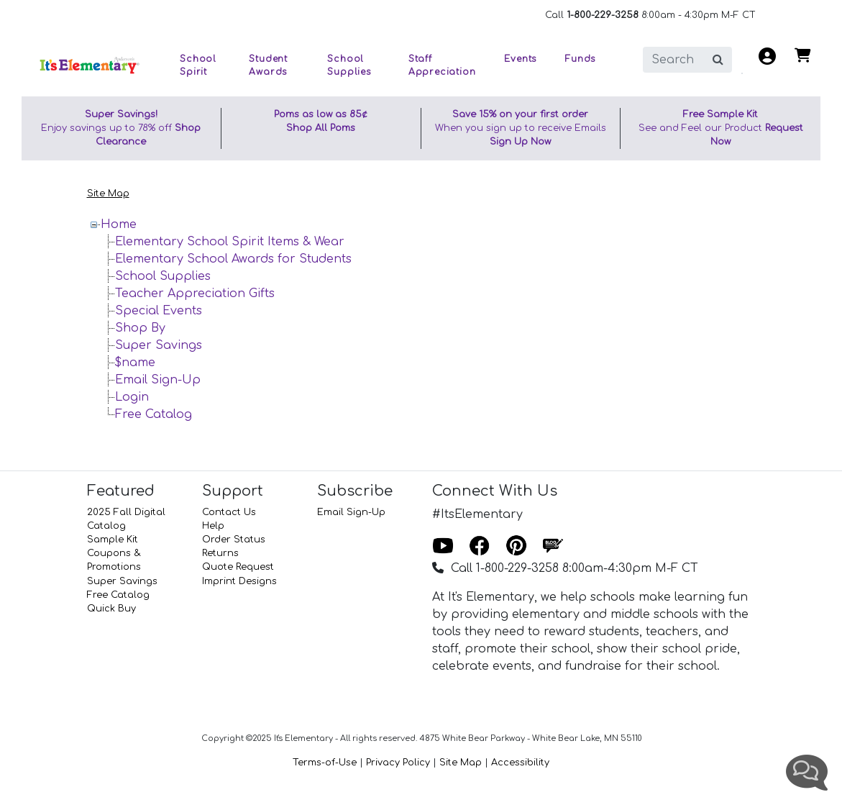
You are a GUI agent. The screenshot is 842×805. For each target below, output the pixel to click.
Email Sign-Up (158, 379)
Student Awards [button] (268, 65)
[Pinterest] (516, 546)
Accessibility (520, 763)
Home (119, 224)
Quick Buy (111, 609)
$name (135, 362)
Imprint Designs (239, 581)
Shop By (140, 328)
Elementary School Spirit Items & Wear (229, 241)
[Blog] (553, 546)
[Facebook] (479, 546)
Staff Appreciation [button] (442, 65)
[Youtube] (443, 546)
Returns (220, 553)
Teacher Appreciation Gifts (195, 293)
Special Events (158, 310)
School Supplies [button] (348, 65)
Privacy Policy (398, 763)
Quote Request (238, 567)
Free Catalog (153, 414)
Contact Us (229, 512)
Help (213, 526)
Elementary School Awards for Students (233, 259)
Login (132, 397)
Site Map (108, 193)
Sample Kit (112, 540)
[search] (674, 60)
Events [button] (520, 59)
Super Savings (158, 345)
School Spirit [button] (198, 65)
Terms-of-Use (325, 763)
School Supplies (163, 276)
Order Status (233, 540)
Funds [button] (580, 59)
